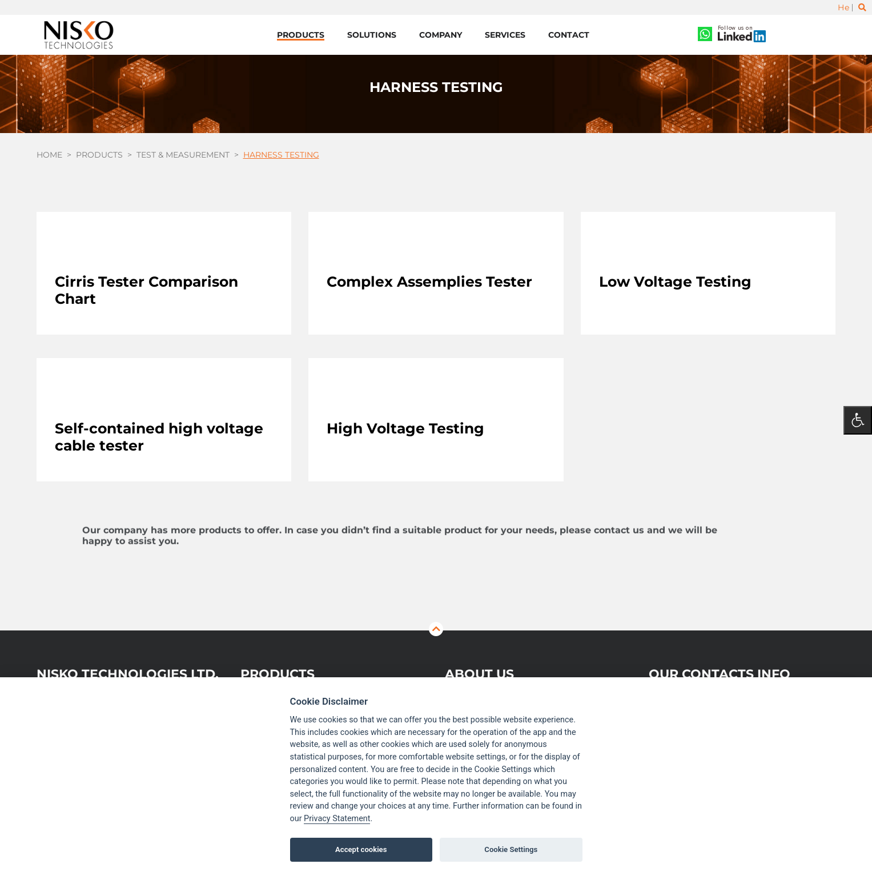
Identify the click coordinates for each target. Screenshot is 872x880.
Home (49, 155)
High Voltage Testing (405, 428)
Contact (568, 35)
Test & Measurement (183, 155)
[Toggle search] (862, 7)
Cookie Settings (510, 849)
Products (300, 35)
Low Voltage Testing (675, 281)
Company (440, 35)
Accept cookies (361, 849)
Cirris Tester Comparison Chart (146, 290)
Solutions (371, 35)
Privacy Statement (337, 818)
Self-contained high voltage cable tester (159, 437)
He (843, 7)
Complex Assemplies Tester (429, 281)
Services (505, 35)
